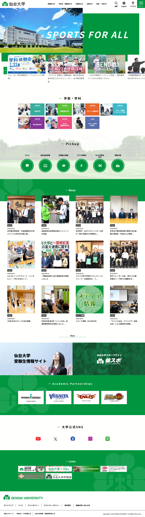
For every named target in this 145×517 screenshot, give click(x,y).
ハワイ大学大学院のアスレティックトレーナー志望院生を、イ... (90, 276)
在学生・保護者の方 (65, 4)
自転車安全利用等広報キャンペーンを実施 (55, 231)
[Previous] (5, 68)
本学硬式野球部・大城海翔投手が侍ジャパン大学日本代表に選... (21, 231)
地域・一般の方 (101, 4)
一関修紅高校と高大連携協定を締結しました (55, 276)
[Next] (5, 72)
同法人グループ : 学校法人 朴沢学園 (16, 514)
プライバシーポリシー (52, 505)
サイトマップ (8, 505)
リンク (20, 505)
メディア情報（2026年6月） (90, 320)
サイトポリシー (33, 505)
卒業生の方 (79, 4)
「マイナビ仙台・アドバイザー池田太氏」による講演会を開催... (124, 321)
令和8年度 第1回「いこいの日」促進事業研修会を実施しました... (55, 321)
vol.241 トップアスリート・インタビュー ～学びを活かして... (21, 276)
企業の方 (90, 4)
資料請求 (67, 505)
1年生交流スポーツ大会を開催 (21, 320)
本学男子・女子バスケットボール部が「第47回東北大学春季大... (90, 231)
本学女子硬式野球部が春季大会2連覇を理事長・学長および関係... (124, 231)
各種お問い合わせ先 (83, 505)
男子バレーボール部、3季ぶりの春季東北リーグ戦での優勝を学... (124, 276)
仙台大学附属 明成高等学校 (44, 514)
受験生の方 (51, 4)
